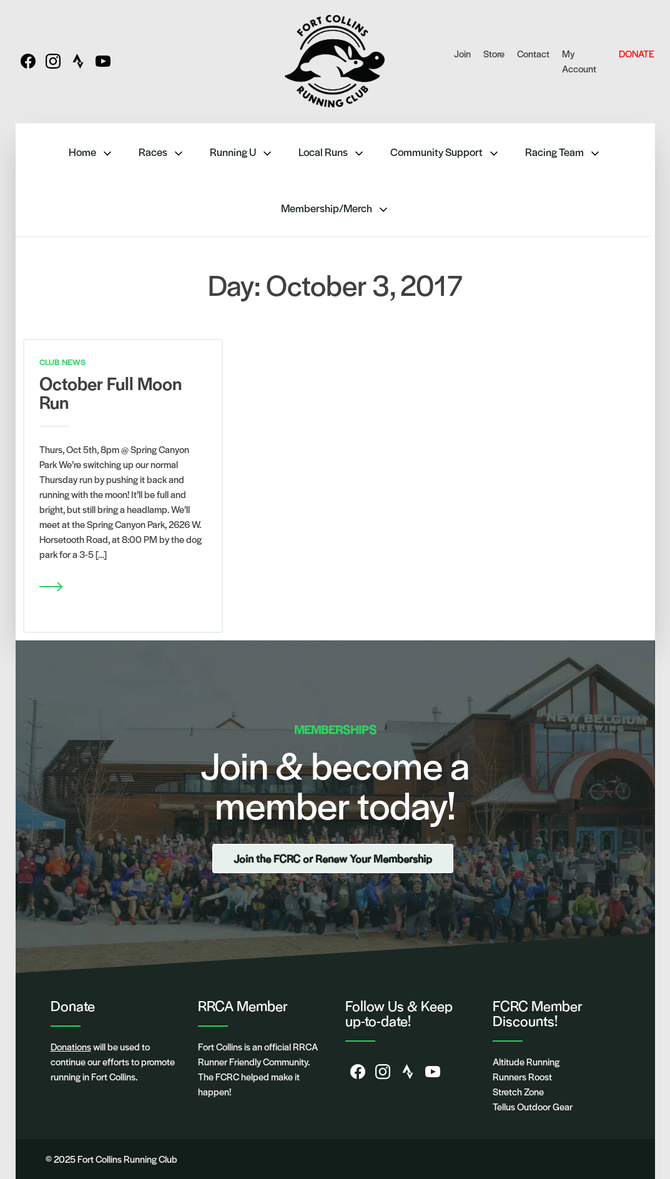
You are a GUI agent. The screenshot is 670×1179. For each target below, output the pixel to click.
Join (462, 53)
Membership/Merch (335, 208)
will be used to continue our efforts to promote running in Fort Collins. (113, 1061)
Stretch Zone (518, 1091)
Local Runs (331, 152)
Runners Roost (522, 1076)
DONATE (636, 53)
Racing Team (563, 152)
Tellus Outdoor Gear (533, 1106)
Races (162, 152)
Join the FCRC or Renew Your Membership (333, 858)
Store (494, 53)
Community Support (445, 152)
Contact (533, 53)
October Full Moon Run (110, 392)
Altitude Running (526, 1061)
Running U (241, 152)
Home (91, 152)
